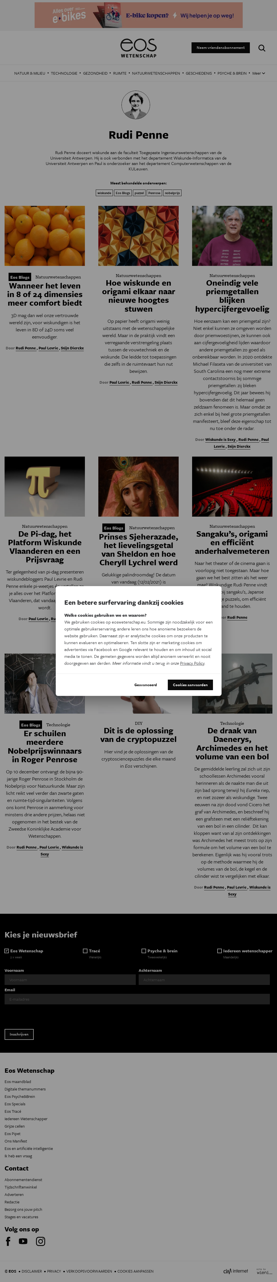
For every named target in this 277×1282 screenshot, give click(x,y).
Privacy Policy (192, 663)
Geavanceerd (145, 685)
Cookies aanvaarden (190, 685)
